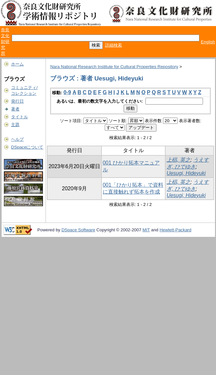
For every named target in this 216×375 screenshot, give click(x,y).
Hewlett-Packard (175, 229)
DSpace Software (78, 229)
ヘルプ (17, 139)
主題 (15, 124)
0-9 (67, 92)
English (208, 41)
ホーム (17, 64)
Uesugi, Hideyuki (186, 173)
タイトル (19, 116)
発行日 (17, 101)
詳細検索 (113, 45)
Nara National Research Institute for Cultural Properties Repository (114, 66)
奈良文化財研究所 (5, 41)
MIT (146, 229)
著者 (15, 109)
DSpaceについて (27, 147)
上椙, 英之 (178, 160)
